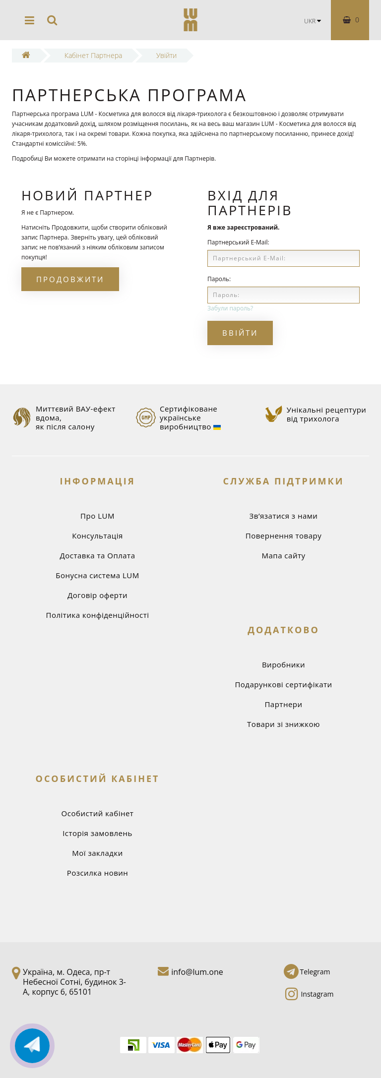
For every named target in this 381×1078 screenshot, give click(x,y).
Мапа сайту (284, 555)
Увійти (166, 55)
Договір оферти (97, 595)
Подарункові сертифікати (283, 684)
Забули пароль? (230, 308)
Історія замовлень (97, 833)
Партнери (283, 704)
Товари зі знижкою (283, 724)
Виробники (283, 664)
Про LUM (97, 516)
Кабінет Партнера (93, 55)
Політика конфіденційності (97, 615)
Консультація (97, 535)
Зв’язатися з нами (284, 516)
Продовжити (70, 279)
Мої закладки (97, 853)
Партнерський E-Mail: (238, 242)
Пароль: (219, 279)
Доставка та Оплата (97, 555)
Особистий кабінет (98, 813)
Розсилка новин (97, 873)
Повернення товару (283, 535)
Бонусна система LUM (97, 575)
